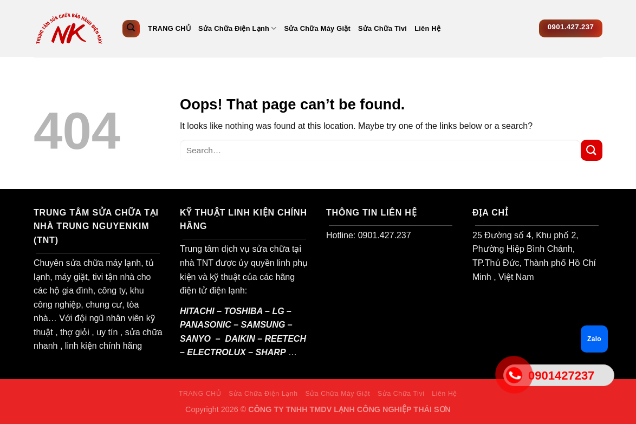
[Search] (131, 28)
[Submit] (591, 150)
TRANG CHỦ (169, 28)
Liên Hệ (427, 28)
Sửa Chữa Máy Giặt (317, 28)
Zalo (594, 339)
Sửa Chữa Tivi (382, 28)
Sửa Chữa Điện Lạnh (237, 28)
